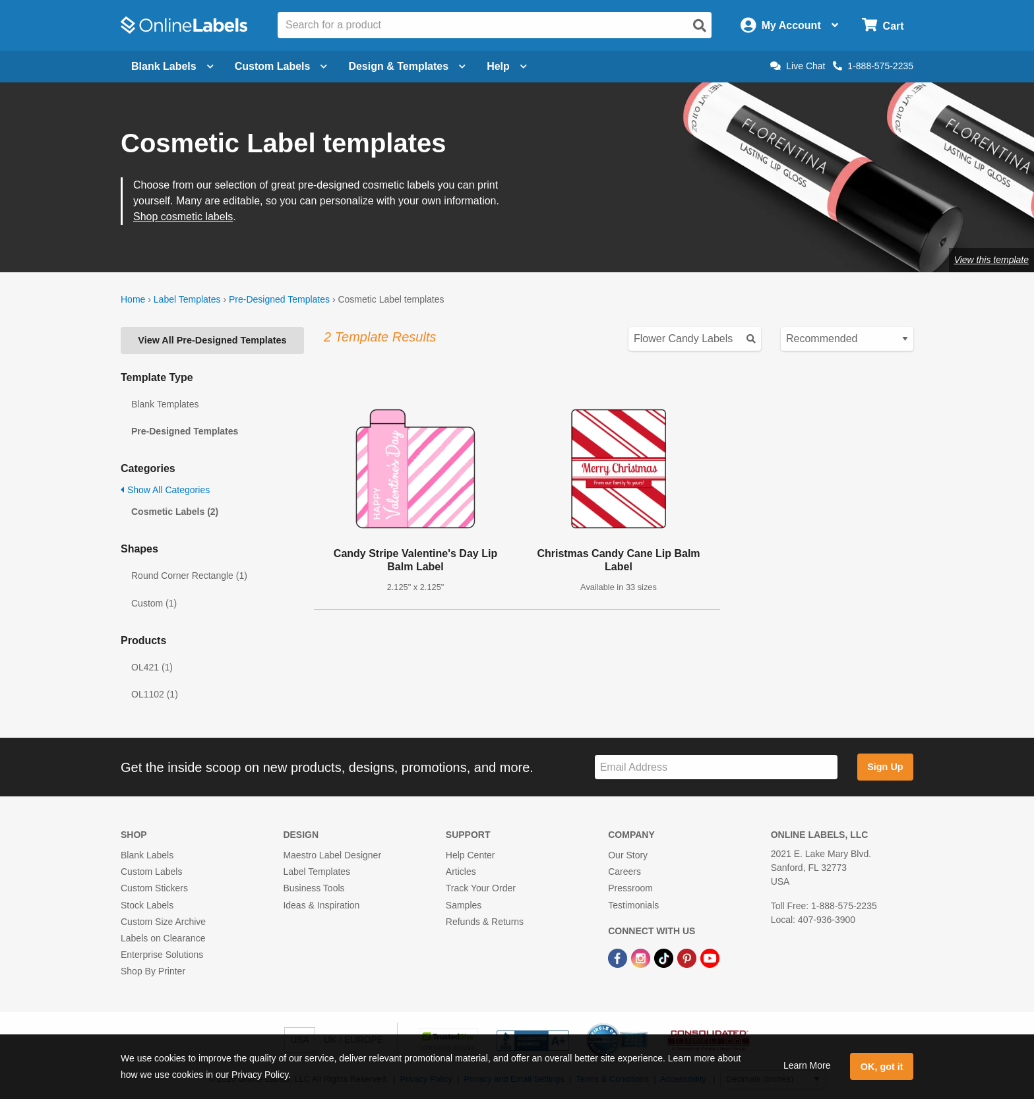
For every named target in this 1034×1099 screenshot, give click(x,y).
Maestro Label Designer (332, 855)
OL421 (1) (152, 667)
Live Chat (797, 66)
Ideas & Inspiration (321, 905)
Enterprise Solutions (162, 954)
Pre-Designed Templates (279, 299)
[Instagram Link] (642, 957)
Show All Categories (165, 490)
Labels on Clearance (163, 938)
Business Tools (313, 888)
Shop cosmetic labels (183, 216)
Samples (463, 905)
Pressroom (630, 888)
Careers (624, 871)
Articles (461, 871)
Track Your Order (481, 888)
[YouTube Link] (709, 957)
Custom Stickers (154, 888)
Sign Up (885, 766)
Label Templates (187, 299)
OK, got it (882, 1066)
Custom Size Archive (163, 921)
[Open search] (700, 26)
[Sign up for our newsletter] (716, 767)
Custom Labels (151, 871)
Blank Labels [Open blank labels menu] (172, 66)
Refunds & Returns (485, 921)
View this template (991, 259)
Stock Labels (147, 905)
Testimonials (633, 905)
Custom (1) (154, 603)
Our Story (628, 855)
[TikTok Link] (665, 957)
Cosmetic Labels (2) (174, 511)
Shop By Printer (153, 971)
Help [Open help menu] (507, 66)
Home (133, 299)
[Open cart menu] (882, 25)
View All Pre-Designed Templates (212, 340)
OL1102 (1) (154, 694)
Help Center (470, 855)
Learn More (807, 1065)
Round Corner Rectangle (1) (189, 575)
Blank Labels (147, 855)
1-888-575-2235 (873, 66)
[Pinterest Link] (688, 957)
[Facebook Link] (619, 957)
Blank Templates (164, 404)
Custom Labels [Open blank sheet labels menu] (281, 66)
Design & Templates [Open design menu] (407, 66)
